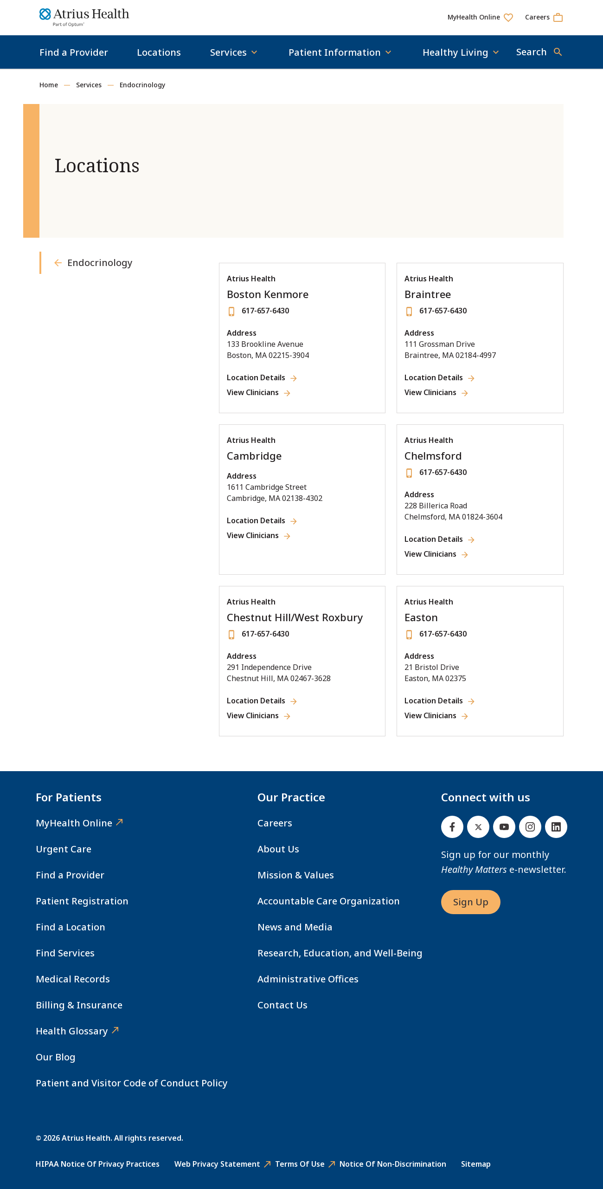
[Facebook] (452, 827)
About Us (278, 849)
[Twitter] (478, 827)
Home (48, 84)
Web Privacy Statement (217, 1164)
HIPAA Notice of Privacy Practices (98, 1164)
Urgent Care (63, 849)
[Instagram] (530, 827)
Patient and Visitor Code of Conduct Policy (132, 1083)
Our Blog (56, 1057)
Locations (159, 52)
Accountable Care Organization (328, 901)
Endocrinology (142, 84)
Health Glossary (72, 1031)
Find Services (65, 953)
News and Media (295, 927)
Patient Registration (82, 901)
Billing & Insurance (79, 1005)
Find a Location (70, 927)
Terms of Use (300, 1164)
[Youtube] (504, 827)
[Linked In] (556, 827)
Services (89, 84)
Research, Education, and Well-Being (340, 953)
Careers (274, 823)
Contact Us (282, 1005)
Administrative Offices (308, 979)
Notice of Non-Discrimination (393, 1164)
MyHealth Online (74, 823)
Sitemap (476, 1164)
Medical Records (73, 979)
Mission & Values (295, 875)
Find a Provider (73, 52)
